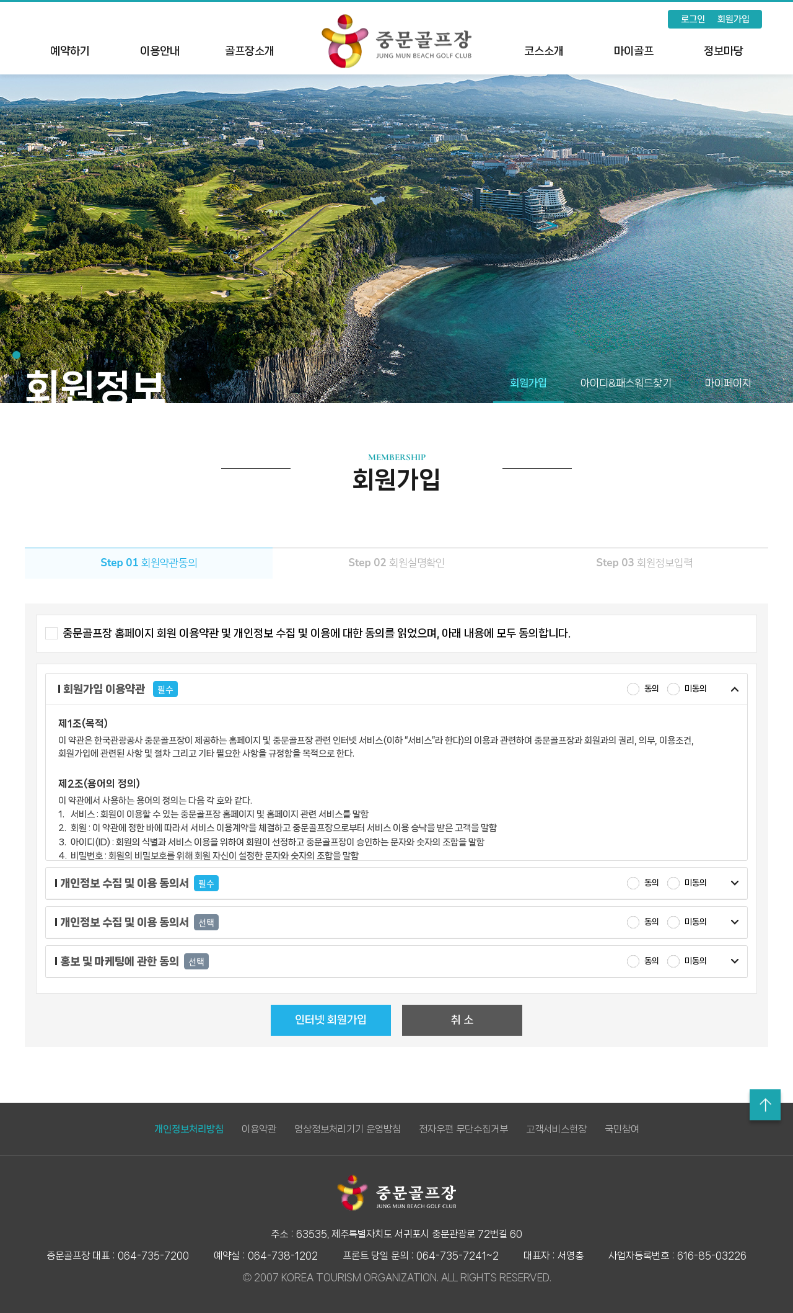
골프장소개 (249, 50)
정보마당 (723, 50)
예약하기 (70, 50)
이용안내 (160, 50)
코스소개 (544, 50)
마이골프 (634, 50)
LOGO (396, 41)
